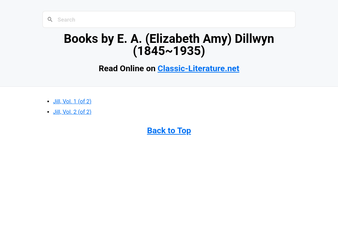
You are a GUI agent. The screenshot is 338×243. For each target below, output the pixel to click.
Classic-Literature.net (198, 68)
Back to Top (169, 130)
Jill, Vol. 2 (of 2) (72, 112)
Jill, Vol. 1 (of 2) (72, 101)
